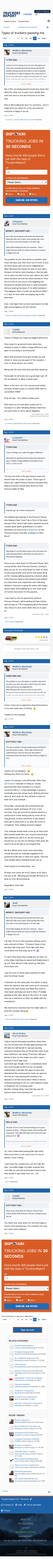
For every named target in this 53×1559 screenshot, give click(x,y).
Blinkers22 (19, 1360)
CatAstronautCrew (22, 1387)
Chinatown (17, 221)
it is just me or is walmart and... (26, 1397)
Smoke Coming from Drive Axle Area (29, 1371)
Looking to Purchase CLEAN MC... (28, 1439)
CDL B (21, 194)
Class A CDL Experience (17, 178)
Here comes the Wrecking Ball (26, 1459)
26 (39, 38)
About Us (25, 1519)
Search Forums (10, 21)
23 (26, 38)
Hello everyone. (20, 1364)
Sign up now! (27, 1330)
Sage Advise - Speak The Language (28, 1378)
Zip (7, 168)
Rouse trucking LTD (22, 1420)
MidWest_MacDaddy (22, 50)
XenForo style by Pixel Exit (26, 1551)
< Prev (4, 38)
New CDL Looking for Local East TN (28, 1403)
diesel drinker (19, 1033)
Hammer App (25, 1536)
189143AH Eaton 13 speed (25, 1452)
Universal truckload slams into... (27, 1433)
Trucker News (25, 1523)
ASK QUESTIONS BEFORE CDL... (27, 1479)
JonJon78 (18, 1461)
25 (35, 38)
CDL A (9, 194)
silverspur (18, 1429)
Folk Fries (18, 1467)
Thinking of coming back (24, 1391)
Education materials (22, 1384)
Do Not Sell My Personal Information (25, 1540)
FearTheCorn (19, 1380)
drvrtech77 (19, 1435)
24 (31, 38)
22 (22, 38)
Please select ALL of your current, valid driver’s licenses (23, 189)
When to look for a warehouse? (27, 1465)
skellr (15, 903)
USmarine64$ (20, 1422)
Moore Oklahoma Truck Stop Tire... (28, 1426)
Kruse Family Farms (22, 1454)
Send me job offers (27, 200)
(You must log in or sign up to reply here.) (17, 1316)
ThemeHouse (41, 1554)
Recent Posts (24, 21)
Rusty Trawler (9, 622)
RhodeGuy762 (20, 1367)
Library (25, 1528)
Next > (44, 38)
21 (18, 38)
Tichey (17, 1348)
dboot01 (18, 1354)
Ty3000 (16, 330)
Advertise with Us (25, 1532)
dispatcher (33, 530)
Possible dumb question (24, 1346)
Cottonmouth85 (28, 120)
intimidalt (18, 1406)
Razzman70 (19, 1393)
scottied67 (33, 315)
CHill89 (17, 1441)
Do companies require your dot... (27, 1358)
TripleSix (8, 315)
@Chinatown (10, 783)
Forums (27, 14)
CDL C (33, 194)
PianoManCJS (20, 1373)
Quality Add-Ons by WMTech (27, 1552)
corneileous (9, 120)
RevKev (17, 120)
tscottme (18, 1481)
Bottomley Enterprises (23, 1471)
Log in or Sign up (42, 11)
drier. (16, 1399)
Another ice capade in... (24, 1445)
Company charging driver (24, 1352)
